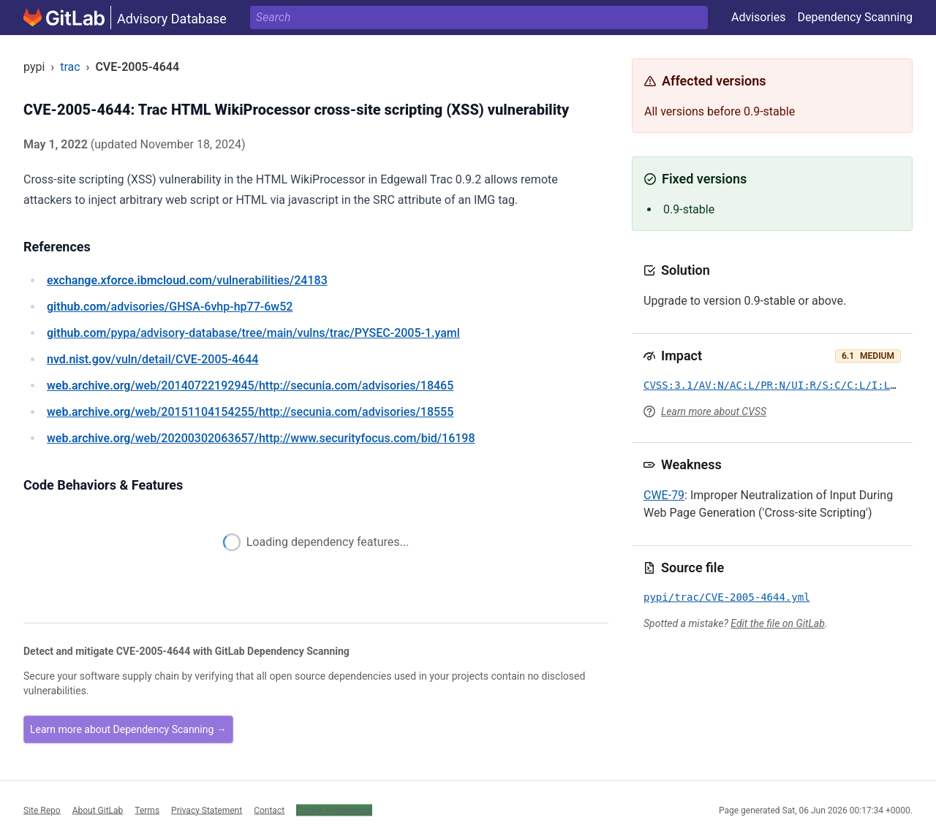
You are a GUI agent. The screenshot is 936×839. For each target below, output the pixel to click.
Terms (147, 810)
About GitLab (98, 810)
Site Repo (42, 810)
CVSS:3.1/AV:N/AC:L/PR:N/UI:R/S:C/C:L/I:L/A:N (779, 385)
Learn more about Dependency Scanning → (128, 729)
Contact (269, 810)
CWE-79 (664, 495)
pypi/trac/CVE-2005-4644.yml (727, 597)
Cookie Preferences (334, 810)
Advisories (758, 17)
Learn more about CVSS (713, 411)
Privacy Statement (206, 810)
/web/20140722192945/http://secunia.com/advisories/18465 (250, 385)
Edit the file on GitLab (777, 623)
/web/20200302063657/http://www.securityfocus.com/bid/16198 (261, 438)
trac (70, 67)
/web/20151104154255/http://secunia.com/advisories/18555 (250, 412)
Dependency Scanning (855, 17)
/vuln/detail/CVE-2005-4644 (152, 359)
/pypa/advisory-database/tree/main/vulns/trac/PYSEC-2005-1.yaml (253, 333)
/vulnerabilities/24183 (187, 280)
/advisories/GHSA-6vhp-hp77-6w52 (169, 307)
